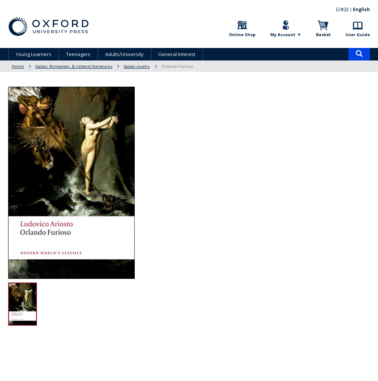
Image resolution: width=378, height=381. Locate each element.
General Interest (176, 54)
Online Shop (242, 34)
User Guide (358, 34)
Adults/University (124, 54)
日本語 (342, 9)
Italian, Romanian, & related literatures (73, 66)
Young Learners (33, 54)
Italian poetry (137, 66)
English (361, 9)
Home (18, 66)
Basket (323, 34)
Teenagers (78, 54)
